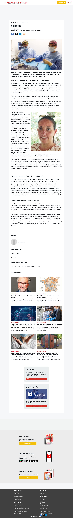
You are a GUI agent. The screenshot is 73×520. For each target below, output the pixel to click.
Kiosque (42, 493)
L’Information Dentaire (19, 504)
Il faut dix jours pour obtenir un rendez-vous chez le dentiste (49, 296)
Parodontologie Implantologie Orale (21, 508)
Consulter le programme (36, 406)
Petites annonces (17, 499)
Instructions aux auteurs (45, 511)
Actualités (15, 22)
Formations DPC (17, 501)
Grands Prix (42, 499)
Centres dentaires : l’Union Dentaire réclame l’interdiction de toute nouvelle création (23, 353)
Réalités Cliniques (17, 505)
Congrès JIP (42, 502)
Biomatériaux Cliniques (19, 510)
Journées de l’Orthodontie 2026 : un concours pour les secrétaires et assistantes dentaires (49, 325)
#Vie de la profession (16, 253)
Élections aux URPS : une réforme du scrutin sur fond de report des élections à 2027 (23, 325)
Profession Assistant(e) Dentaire (20, 511)
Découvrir (28, 477)
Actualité (16, 492)
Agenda (41, 498)
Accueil (11, 22)
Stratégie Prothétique (18, 507)
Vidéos (15, 495)
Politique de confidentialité (45, 510)
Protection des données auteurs (46, 513)
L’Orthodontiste (17, 513)
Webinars (42, 501)
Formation (16, 493)
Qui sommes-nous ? (44, 505)
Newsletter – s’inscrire (18, 496)
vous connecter (21, 266)
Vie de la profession (24, 22)
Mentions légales (43, 508)
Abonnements (43, 492)
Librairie (42, 495)
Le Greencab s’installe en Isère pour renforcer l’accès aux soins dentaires (47, 353)
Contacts (42, 507)
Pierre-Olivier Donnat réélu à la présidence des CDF (23, 296)
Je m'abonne (61, 2)
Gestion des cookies (37, 516)
